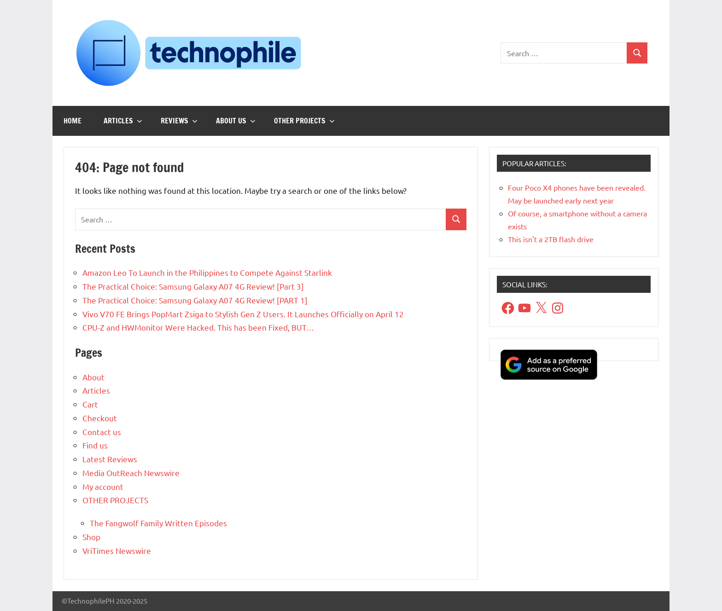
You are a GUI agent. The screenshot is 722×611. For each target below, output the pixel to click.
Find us (95, 445)
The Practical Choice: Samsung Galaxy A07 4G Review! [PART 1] (195, 300)
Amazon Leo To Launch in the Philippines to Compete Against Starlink (207, 272)
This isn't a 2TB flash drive (551, 239)
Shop (91, 536)
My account (102, 486)
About (93, 377)
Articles (123, 121)
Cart (90, 404)
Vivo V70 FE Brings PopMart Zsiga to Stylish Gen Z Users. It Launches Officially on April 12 (243, 314)
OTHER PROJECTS (304, 121)
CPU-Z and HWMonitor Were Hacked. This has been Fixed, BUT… (198, 327)
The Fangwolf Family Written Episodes (158, 523)
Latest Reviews (109, 459)
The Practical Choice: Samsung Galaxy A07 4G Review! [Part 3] (193, 286)
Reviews (179, 121)
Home (73, 121)
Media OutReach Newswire (131, 472)
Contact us (101, 431)
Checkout (99, 418)
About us (236, 121)
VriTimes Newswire (116, 550)
